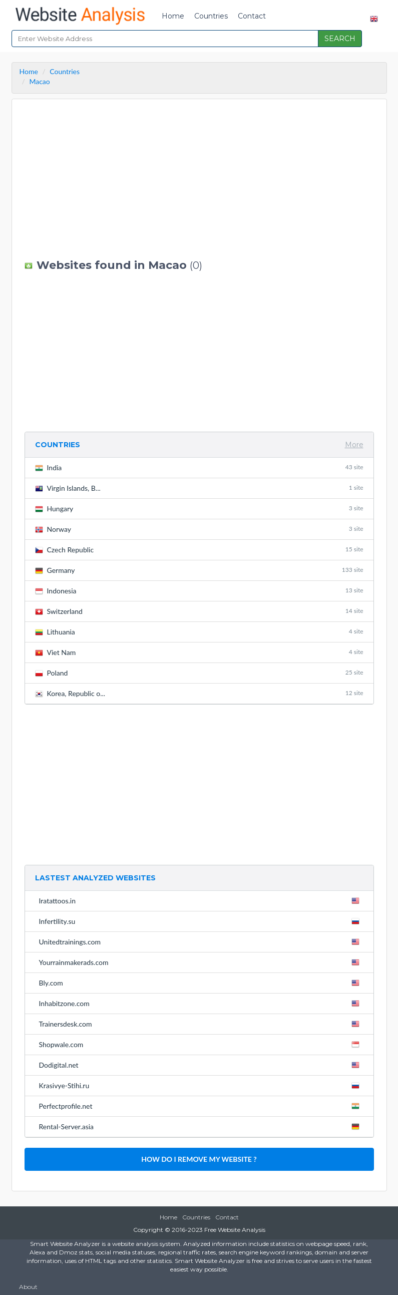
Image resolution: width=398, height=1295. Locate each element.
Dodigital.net (201, 1064)
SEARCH (339, 38)
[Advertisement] (199, 179)
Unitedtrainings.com (201, 941)
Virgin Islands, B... (199, 488)
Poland (199, 673)
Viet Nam (199, 652)
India (199, 467)
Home (173, 16)
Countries (211, 16)
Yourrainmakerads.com (201, 961)
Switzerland (199, 611)
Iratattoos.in (201, 900)
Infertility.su (201, 920)
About (28, 1286)
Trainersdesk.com (201, 1023)
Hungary (199, 508)
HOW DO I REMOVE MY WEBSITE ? (198, 1159)
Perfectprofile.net (201, 1105)
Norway (199, 529)
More (354, 444)
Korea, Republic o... (199, 693)
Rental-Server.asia (201, 1126)
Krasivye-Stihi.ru (201, 1085)
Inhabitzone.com (201, 1003)
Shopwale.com (201, 1044)
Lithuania (199, 631)
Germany (199, 570)
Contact (252, 16)
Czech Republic (199, 549)
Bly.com (201, 982)
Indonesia (199, 590)
